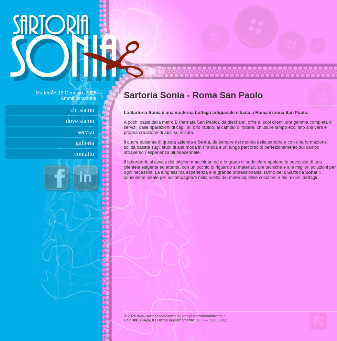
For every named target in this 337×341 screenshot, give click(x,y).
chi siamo (82, 109)
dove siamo (80, 120)
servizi (86, 131)
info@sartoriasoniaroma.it (204, 316)
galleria (85, 142)
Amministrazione (78, 98)
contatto (84, 153)
